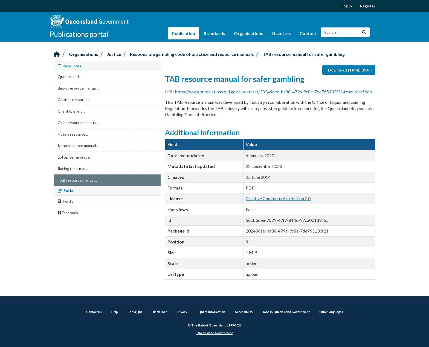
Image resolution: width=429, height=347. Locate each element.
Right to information (211, 312)
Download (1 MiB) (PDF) (350, 70)
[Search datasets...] (345, 32)
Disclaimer (159, 312)
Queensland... (69, 76)
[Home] (57, 54)
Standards (214, 33)
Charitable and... (71, 111)
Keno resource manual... (78, 145)
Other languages (331, 312)
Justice (114, 54)
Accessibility (244, 312)
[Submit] (363, 32)
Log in (346, 6)
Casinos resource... (74, 99)
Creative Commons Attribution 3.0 (278, 198)
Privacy (181, 312)
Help (114, 312)
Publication (183, 33)
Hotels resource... (73, 134)
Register (367, 6)
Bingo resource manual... (78, 88)
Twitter (66, 201)
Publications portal (79, 34)
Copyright (134, 312)
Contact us (94, 312)
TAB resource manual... (77, 180)
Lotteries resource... (75, 157)
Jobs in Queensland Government (286, 312)
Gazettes (281, 33)
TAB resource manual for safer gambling (304, 54)
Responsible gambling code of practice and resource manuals (192, 54)
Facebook (68, 212)
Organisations (248, 33)
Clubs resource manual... (78, 122)
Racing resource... (73, 168)
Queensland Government (214, 333)
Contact (308, 33)
